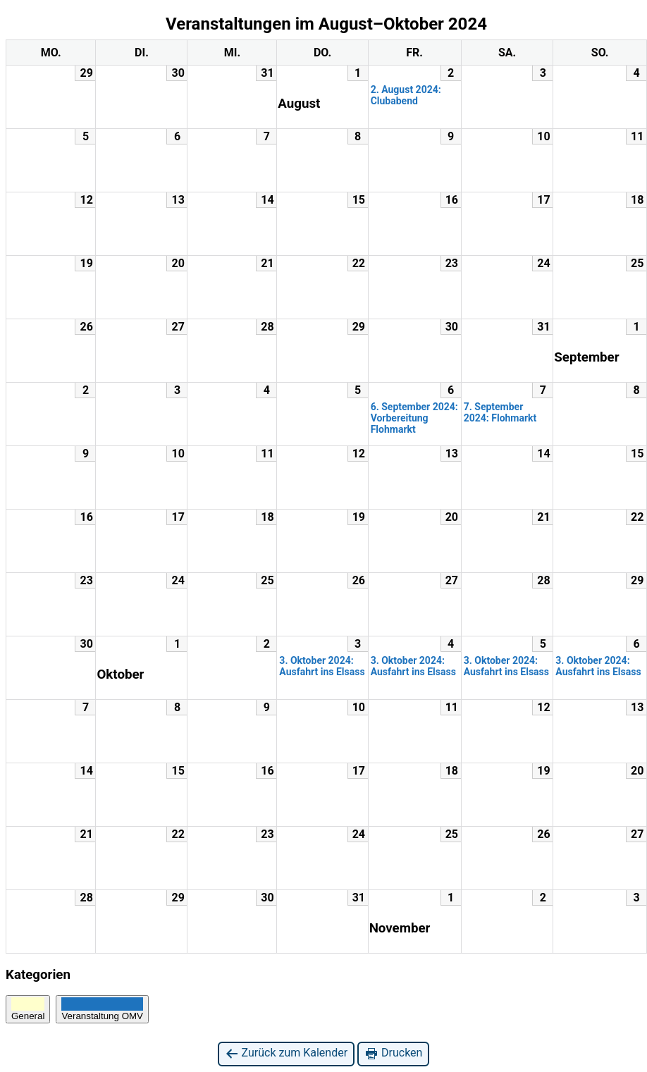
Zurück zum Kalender (286, 1053)
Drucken (393, 1053)
